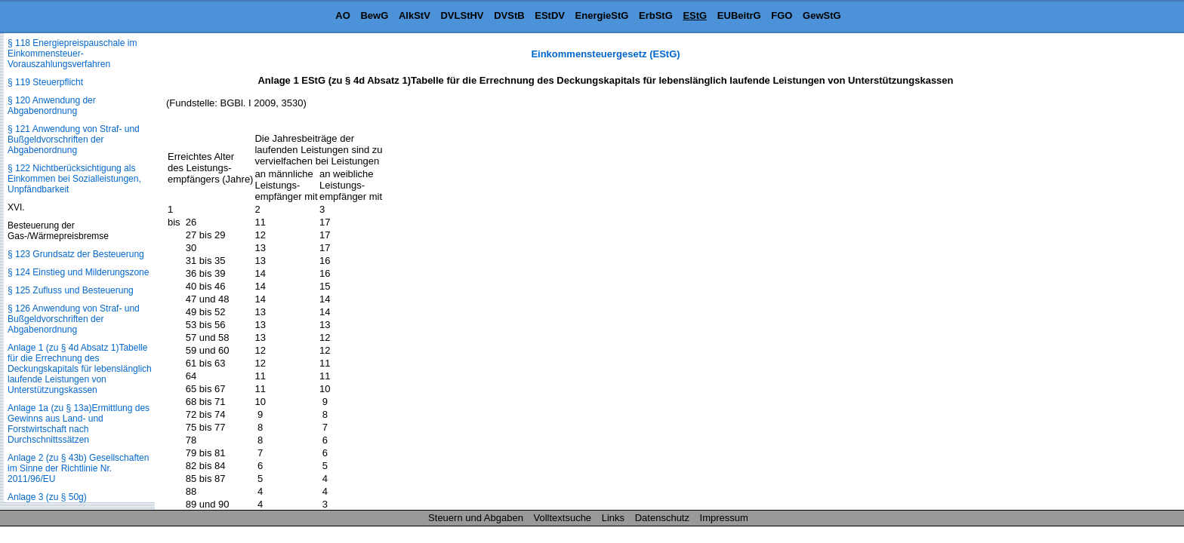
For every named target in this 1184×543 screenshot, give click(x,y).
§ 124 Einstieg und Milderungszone (78, 272)
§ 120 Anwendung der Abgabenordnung (52, 105)
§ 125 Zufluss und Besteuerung (71, 290)
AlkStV (414, 15)
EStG (695, 15)
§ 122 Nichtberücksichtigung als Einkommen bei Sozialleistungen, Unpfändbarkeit (74, 179)
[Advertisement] (1108, 274)
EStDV (550, 15)
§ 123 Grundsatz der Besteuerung (76, 254)
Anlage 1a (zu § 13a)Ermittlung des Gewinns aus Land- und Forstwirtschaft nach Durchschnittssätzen (79, 424)
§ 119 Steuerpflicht (45, 82)
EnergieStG (602, 15)
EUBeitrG (739, 15)
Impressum (724, 517)
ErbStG (656, 15)
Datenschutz (662, 517)
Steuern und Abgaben (475, 517)
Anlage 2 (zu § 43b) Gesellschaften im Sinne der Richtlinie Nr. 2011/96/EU (78, 468)
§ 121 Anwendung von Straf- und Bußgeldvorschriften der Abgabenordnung (74, 139)
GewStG (822, 15)
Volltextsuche (563, 517)
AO (342, 15)
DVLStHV (461, 15)
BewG (374, 15)
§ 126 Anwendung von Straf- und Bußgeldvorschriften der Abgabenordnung (74, 319)
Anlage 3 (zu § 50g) (47, 497)
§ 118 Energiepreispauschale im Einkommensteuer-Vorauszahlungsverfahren (72, 53)
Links (613, 517)
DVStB (509, 15)
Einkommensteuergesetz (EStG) (605, 54)
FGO (781, 15)
